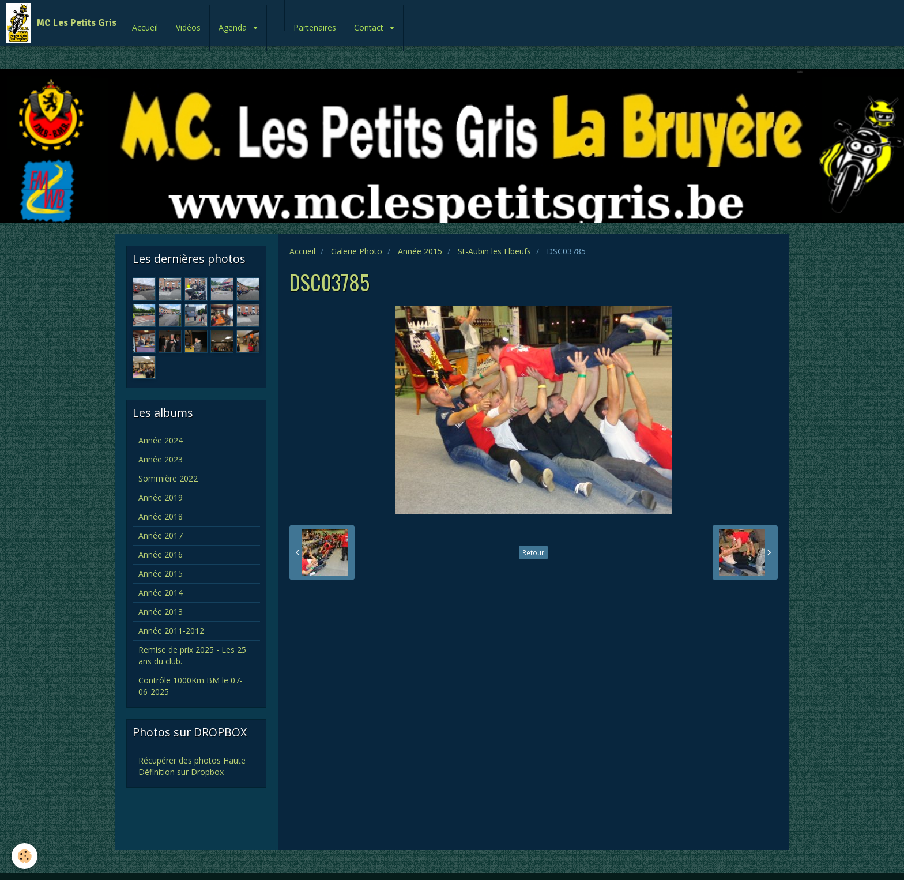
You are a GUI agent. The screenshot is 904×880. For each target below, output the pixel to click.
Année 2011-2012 (171, 630)
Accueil (145, 27)
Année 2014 (160, 592)
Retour (533, 552)
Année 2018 (160, 516)
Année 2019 (160, 497)
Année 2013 (160, 611)
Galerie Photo (356, 251)
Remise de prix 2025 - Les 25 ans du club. (192, 655)
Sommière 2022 (168, 478)
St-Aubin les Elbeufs (494, 251)
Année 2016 (160, 554)
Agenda (234, 27)
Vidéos (188, 27)
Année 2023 (160, 459)
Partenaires (314, 27)
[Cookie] (24, 856)
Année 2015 (420, 251)
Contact (370, 27)
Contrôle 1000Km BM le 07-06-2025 (190, 686)
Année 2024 (160, 440)
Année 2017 (160, 535)
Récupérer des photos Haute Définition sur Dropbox (192, 766)
